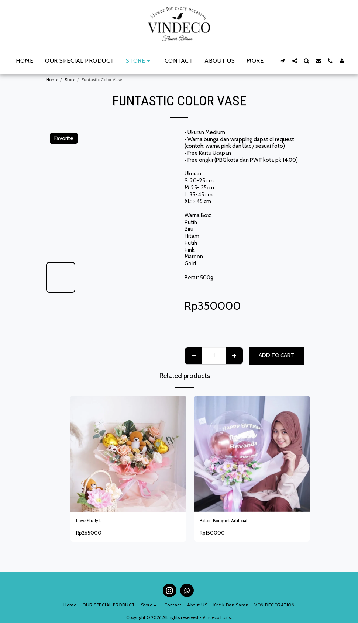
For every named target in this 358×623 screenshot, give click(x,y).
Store (70, 79)
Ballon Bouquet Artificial (228, 521)
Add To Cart (276, 355)
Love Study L (91, 521)
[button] (283, 61)
